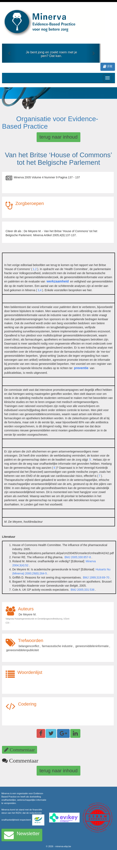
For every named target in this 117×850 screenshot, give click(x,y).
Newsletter (22, 835)
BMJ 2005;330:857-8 (78, 557)
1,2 (35, 269)
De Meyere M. (27, 614)
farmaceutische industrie (57, 646)
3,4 (39, 290)
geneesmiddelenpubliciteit (22, 650)
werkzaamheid (58, 281)
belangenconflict (29, 646)
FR (107, 67)
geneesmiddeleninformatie (91, 646)
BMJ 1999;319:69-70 (95, 577)
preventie (81, 368)
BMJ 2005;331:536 (83, 589)
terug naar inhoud (58, 137)
